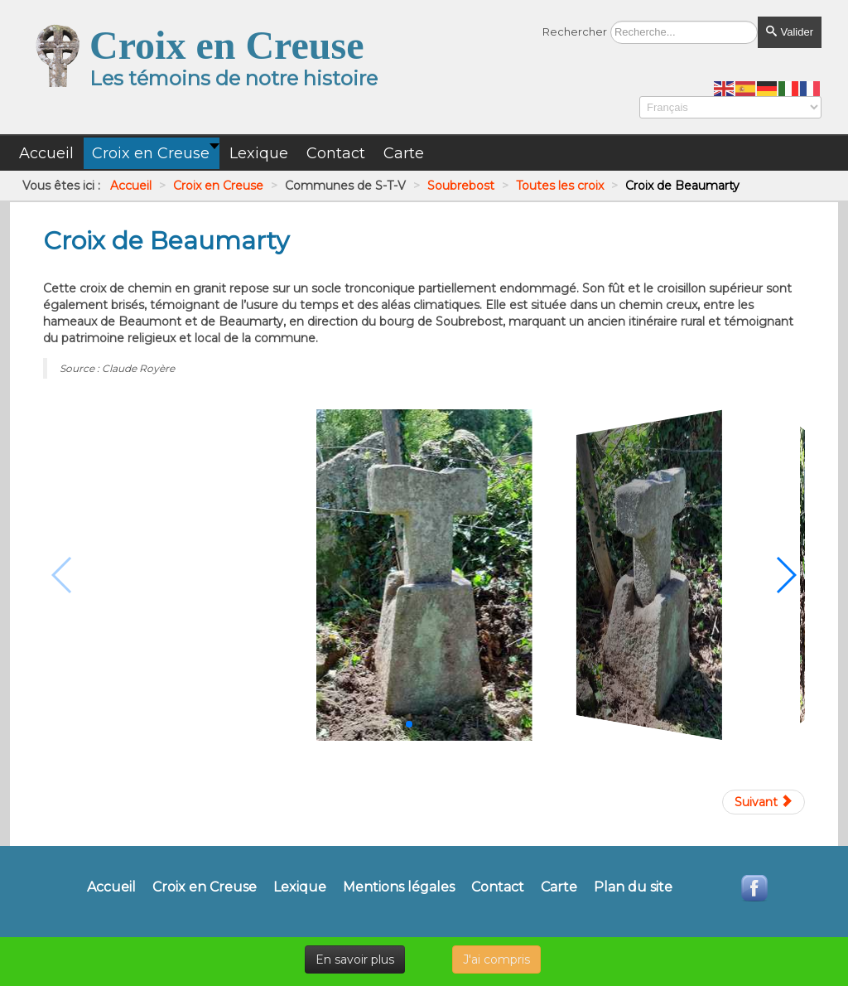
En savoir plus (355, 959)
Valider (789, 32)
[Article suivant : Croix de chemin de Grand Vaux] (763, 802)
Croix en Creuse (204, 887)
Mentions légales (399, 887)
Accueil (111, 887)
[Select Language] (730, 107)
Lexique (299, 887)
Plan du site (633, 887)
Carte (559, 887)
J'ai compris (496, 959)
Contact (497, 887)
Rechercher (574, 31)
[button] (409, 724)
